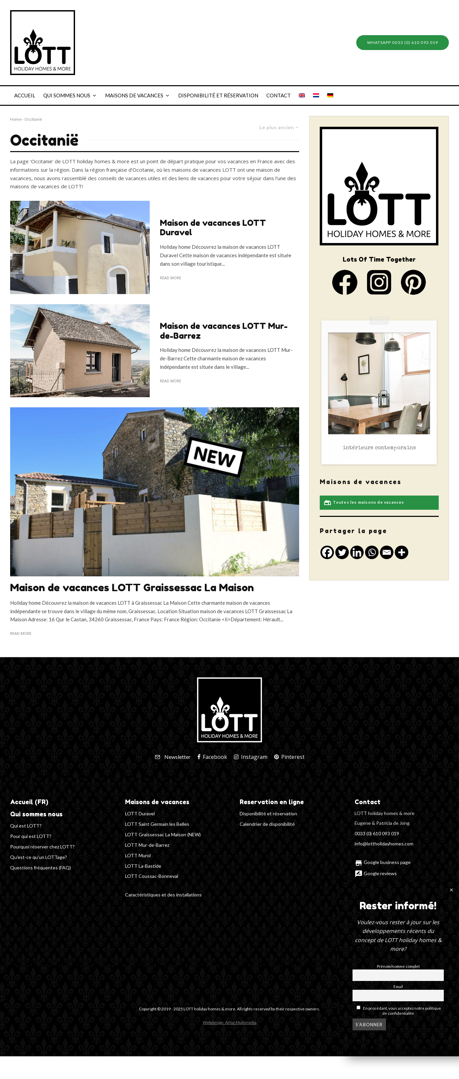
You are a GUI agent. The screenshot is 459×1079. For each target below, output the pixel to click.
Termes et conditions (382, 903)
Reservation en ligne (272, 802)
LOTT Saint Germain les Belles (157, 824)
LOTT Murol (138, 855)
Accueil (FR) (29, 802)
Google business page (383, 862)
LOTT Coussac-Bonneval (151, 876)
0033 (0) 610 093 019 (377, 833)
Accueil (24, 95)
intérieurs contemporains (379, 448)
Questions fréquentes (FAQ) (40, 867)
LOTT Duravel (140, 813)
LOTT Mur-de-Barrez (147, 845)
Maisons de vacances (134, 95)
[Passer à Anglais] (302, 95)
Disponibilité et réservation (218, 95)
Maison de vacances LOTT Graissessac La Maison (132, 587)
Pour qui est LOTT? (30, 836)
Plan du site (376, 933)
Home (16, 119)
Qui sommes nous (66, 95)
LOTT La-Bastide (143, 866)
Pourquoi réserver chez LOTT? (42, 846)
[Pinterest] (289, 757)
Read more (170, 277)
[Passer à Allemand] (330, 95)
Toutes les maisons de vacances (363, 503)
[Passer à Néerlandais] (316, 95)
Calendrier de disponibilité (267, 824)
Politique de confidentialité (388, 914)
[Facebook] (212, 757)
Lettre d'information (380, 884)
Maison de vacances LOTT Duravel (213, 228)
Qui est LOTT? (26, 826)
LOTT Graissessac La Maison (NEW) (163, 834)
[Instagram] (251, 757)
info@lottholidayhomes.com (384, 843)
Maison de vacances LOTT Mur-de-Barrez (224, 331)
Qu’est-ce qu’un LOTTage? (38, 857)
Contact (278, 95)
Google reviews (376, 873)
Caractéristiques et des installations (163, 894)
